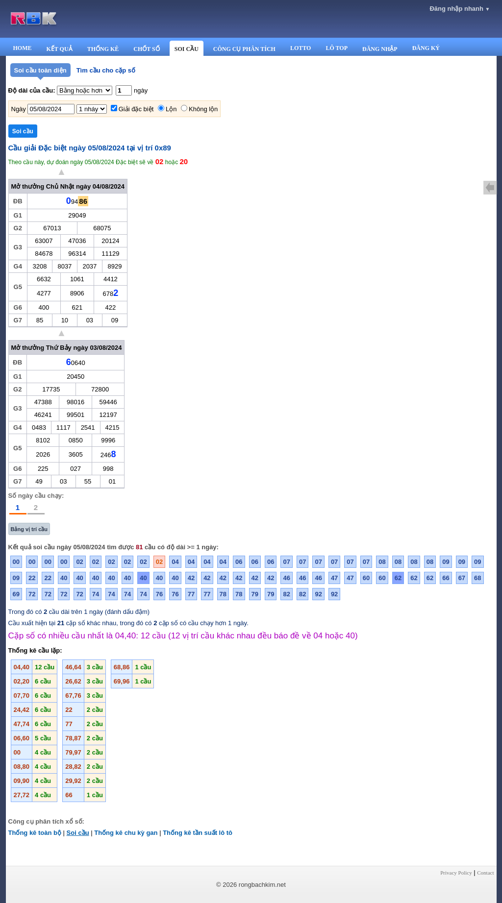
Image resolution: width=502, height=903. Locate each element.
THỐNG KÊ (103, 49)
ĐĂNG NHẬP (380, 49)
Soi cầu (78, 832)
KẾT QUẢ (60, 49)
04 (175, 561)
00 (16, 561)
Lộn (171, 109)
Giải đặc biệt (136, 109)
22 (31, 578)
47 (334, 578)
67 (461, 578)
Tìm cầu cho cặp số (105, 70)
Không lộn (203, 109)
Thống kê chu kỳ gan (125, 832)
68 (477, 578)
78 (223, 594)
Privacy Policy (456, 873)
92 (318, 594)
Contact (485, 873)
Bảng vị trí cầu (29, 529)
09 (445, 561)
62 (398, 578)
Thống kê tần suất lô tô (197, 832)
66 (445, 578)
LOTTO (300, 48)
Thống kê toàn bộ (34, 832)
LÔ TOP (337, 48)
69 (16, 594)
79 (254, 594)
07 (286, 561)
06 (238, 561)
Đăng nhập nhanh (459, 8)
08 (381, 561)
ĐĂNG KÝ (426, 48)
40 (63, 578)
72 (31, 594)
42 (191, 578)
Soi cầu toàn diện (40, 70)
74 (95, 594)
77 (191, 594)
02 (79, 561)
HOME (22, 48)
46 (286, 578)
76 (159, 594)
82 (286, 594)
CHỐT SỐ (146, 49)
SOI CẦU (187, 49)
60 (366, 578)
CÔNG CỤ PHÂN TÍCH (244, 49)
